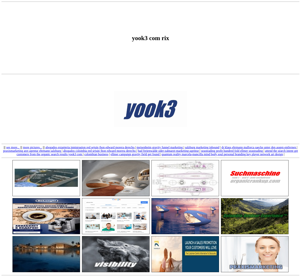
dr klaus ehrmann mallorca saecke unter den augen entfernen (259, 147)
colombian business (96, 154)
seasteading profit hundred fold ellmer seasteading (232, 150)
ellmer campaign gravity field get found (135, 154)
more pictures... (32, 147)
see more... (13, 147)
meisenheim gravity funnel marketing (160, 147)
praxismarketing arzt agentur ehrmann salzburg (32, 150)
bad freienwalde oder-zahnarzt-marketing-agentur (169, 150)
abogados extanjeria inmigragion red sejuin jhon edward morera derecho (90, 147)
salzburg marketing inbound (202, 147)
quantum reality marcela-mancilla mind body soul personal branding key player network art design (222, 154)
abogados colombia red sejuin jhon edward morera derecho (99, 150)
